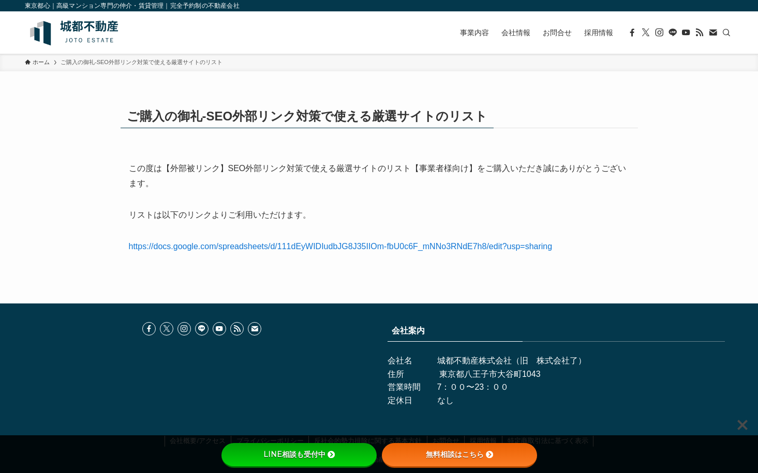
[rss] (699, 32)
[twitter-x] (646, 32)
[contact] (713, 32)
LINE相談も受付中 (299, 454)
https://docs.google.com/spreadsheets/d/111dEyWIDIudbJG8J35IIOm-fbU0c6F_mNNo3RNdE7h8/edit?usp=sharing (341, 246)
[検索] (726, 32)
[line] (672, 32)
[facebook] (632, 32)
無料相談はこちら (459, 454)
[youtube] (686, 32)
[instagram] (659, 32)
